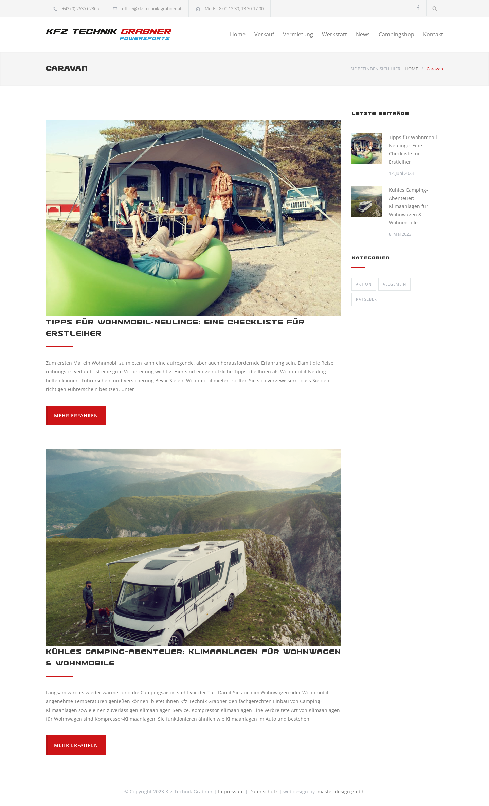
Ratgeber (366, 299)
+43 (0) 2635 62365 (80, 8)
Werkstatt (334, 34)
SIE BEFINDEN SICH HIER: (375, 69)
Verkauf (264, 34)
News (363, 34)
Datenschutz (263, 791)
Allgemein (394, 284)
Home (238, 34)
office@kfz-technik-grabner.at (152, 8)
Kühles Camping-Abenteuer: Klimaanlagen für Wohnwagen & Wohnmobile (408, 206)
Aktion (364, 284)
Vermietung (298, 34)
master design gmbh (341, 791)
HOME (411, 69)
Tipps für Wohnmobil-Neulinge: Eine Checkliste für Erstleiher (414, 149)
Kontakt (433, 34)
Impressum (231, 791)
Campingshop (396, 34)
